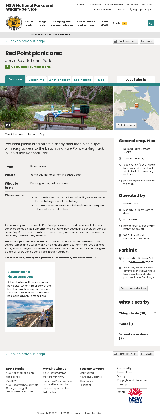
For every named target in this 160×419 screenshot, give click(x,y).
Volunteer (146, 4)
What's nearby (59, 80)
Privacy (121, 376)
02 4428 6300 (131, 219)
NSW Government (71, 413)
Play (42, 134)
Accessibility (124, 368)
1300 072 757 (130, 164)
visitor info (85, 257)
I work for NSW (93, 413)
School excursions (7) (133, 336)
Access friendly (114, 4)
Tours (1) (126, 324)
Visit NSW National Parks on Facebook (9, 413)
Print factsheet (127, 41)
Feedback (85, 385)
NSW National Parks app (20, 372)
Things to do (37, 34)
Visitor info (36, 80)
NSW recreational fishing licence (69, 205)
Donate (121, 392)
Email (149, 41)
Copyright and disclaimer (132, 380)
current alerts (40, 67)
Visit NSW (11, 381)
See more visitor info (133, 288)
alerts (136, 79)
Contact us (86, 381)
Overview (15, 79)
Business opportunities (56, 388)
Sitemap (122, 384)
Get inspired (95, 4)
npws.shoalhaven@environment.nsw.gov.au (139, 227)
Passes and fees (103, 9)
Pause (31, 134)
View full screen (14, 134)
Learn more (82, 80)
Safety (80, 4)
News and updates (91, 376)
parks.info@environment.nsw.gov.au (139, 182)
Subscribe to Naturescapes (20, 274)
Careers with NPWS (53, 376)
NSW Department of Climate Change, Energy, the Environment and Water (22, 388)
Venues (121, 9)
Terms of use (124, 372)
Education (132, 4)
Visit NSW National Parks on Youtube (25, 413)
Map (101, 80)
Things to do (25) (133, 313)
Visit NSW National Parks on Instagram (17, 413)
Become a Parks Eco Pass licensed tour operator (57, 382)
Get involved (50, 392)
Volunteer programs (54, 372)
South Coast (73, 175)
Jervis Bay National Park (45, 175)
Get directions (126, 125)
